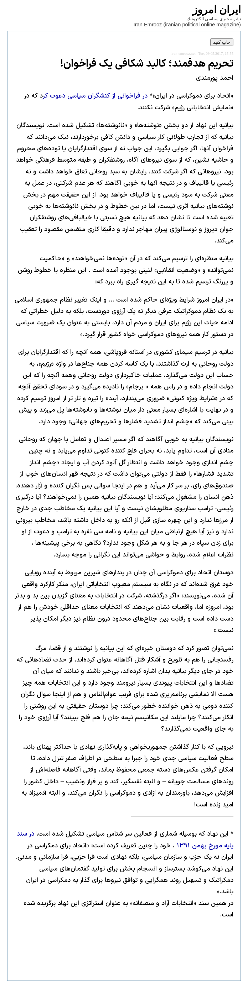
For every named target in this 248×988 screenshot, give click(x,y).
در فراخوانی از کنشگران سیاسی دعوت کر (95, 96)
